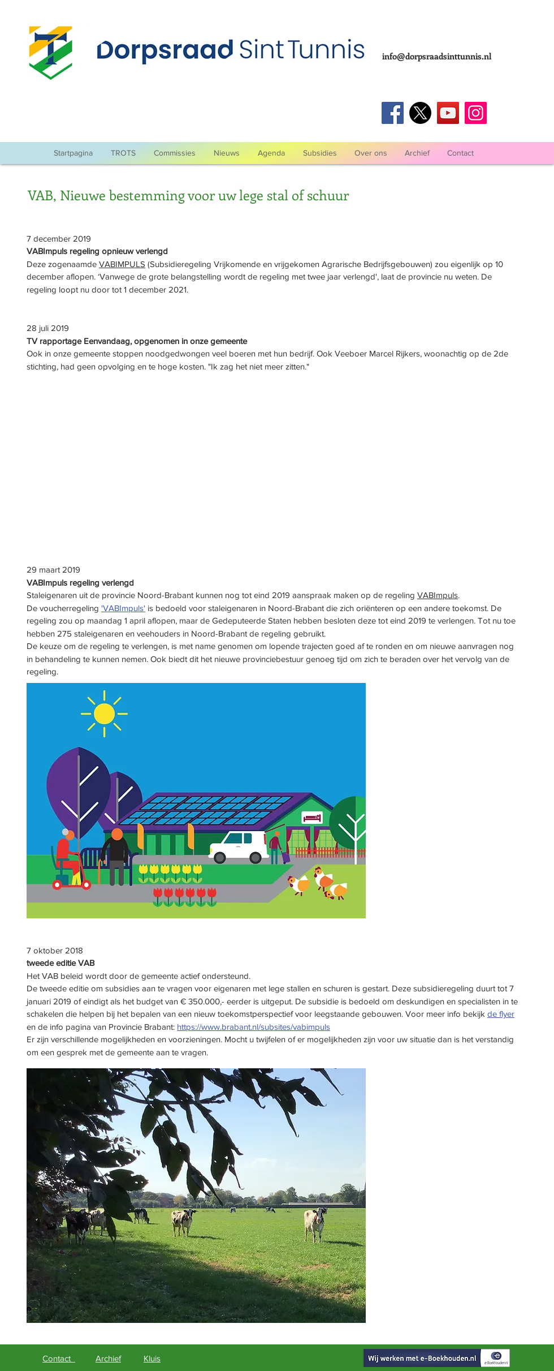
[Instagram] (476, 113)
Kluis (152, 1358)
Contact (58, 1358)
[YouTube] (448, 113)
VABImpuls (437, 595)
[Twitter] (420, 113)
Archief (108, 1358)
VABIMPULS (122, 264)
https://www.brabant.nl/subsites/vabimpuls (253, 1027)
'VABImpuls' (123, 608)
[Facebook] (393, 113)
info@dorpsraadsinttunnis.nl (436, 56)
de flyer (500, 1013)
